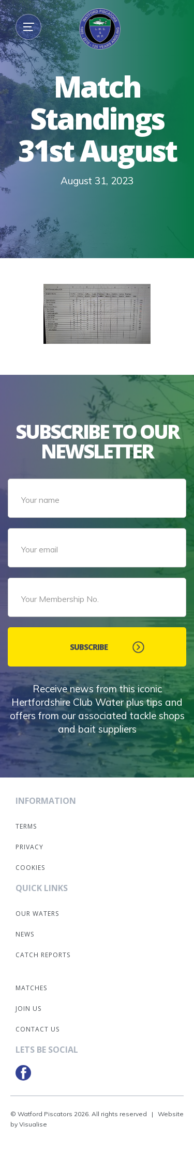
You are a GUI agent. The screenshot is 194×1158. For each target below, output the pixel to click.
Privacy (29, 847)
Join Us (28, 1008)
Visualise (33, 1124)
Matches (31, 987)
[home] (97, 34)
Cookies (30, 867)
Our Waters (37, 913)
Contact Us (37, 1029)
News (25, 934)
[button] (28, 27)
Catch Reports (43, 954)
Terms (26, 826)
